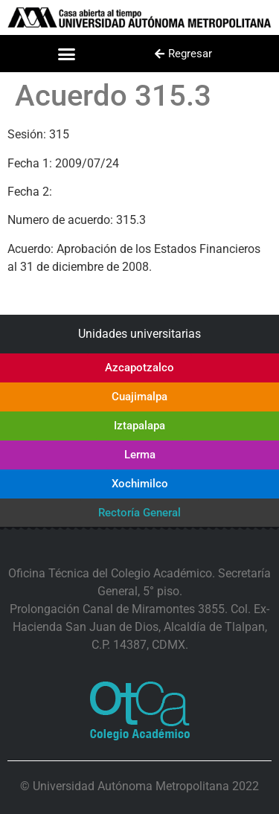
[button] (66, 53)
